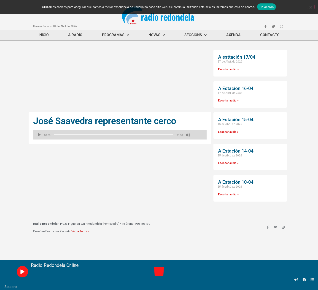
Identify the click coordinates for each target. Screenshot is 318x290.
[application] (120, 135)
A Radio (75, 35)
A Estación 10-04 (235, 182)
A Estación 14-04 (235, 151)
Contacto (270, 35)
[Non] (311, 7)
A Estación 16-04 (235, 88)
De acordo (266, 7)
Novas (156, 35)
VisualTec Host (80, 231)
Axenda (233, 35)
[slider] (113, 134)
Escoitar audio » (228, 69)
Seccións (195, 35)
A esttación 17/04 (236, 57)
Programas (115, 35)
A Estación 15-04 (235, 119)
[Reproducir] (39, 135)
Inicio (43, 35)
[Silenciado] (188, 135)
